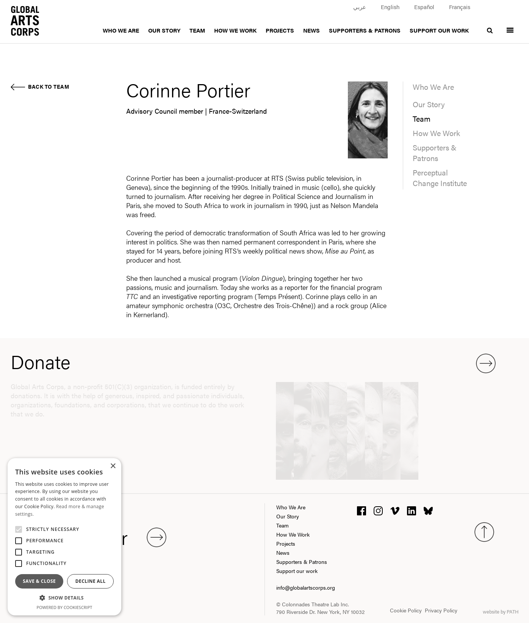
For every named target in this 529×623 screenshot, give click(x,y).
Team (197, 30)
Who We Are (121, 30)
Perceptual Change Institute (440, 177)
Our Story (164, 30)
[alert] (64, 536)
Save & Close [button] (39, 581)
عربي (359, 7)
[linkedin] (411, 510)
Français (459, 7)
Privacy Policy (441, 610)
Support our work (439, 30)
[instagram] (378, 510)
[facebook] (361, 510)
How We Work (235, 30)
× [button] (113, 466)
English (390, 7)
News (311, 30)
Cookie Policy (406, 610)
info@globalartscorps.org (305, 587)
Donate (253, 361)
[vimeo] (394, 510)
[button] (64, 598)
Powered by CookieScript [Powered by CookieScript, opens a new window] (64, 607)
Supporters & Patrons (365, 30)
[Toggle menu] (510, 25)
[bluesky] (428, 510)
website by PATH (500, 611)
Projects (280, 30)
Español (424, 7)
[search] (490, 26)
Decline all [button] (90, 581)
